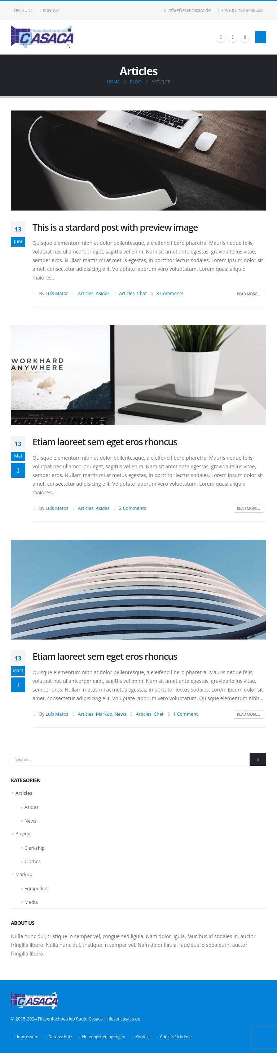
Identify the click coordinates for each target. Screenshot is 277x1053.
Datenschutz (60, 1036)
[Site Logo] (42, 37)
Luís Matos (56, 293)
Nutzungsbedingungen (104, 1036)
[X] (233, 37)
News (120, 714)
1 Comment (185, 714)
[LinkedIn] (245, 37)
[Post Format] (18, 470)
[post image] (138, 160)
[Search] (258, 759)
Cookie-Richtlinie (176, 1036)
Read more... (248, 293)
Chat (142, 293)
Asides (103, 293)
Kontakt (50, 10)
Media (31, 902)
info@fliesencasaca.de (187, 10)
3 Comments (170, 293)
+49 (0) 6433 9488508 (240, 10)
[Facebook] (221, 37)
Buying (23, 833)
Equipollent (37, 888)
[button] (260, 37)
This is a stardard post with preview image (115, 227)
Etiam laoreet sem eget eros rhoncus (104, 442)
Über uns (21, 10)
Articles (85, 293)
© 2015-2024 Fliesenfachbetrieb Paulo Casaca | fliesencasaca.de (75, 1019)
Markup (104, 714)
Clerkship (35, 848)
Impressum (28, 1036)
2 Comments (132, 508)
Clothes (33, 861)
